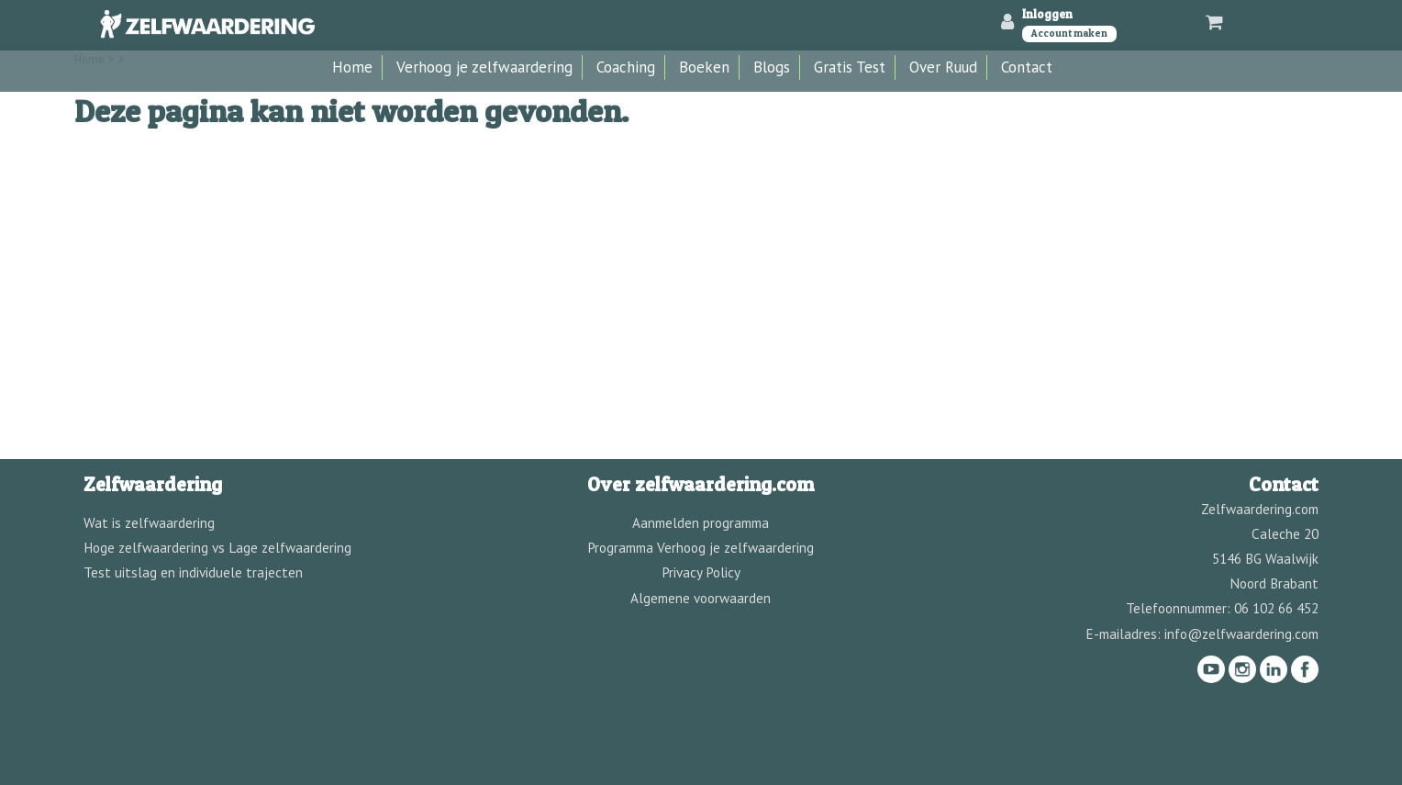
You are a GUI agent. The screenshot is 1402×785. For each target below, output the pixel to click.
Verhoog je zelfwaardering (484, 67)
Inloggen (1047, 13)
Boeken (704, 67)
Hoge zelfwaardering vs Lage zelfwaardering (217, 547)
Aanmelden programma (700, 522)
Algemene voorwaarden (700, 598)
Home (352, 67)
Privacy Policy (701, 572)
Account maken (1069, 33)
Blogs (771, 67)
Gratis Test (849, 67)
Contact (1026, 67)
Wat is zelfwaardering (149, 522)
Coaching (625, 67)
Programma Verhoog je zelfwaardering (700, 547)
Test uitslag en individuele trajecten (193, 572)
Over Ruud (943, 67)
